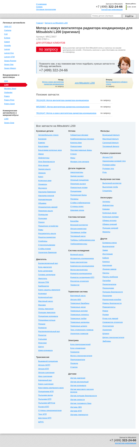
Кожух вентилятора (78, 262)
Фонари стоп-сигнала (79, 162)
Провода (74, 363)
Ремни (105, 311)
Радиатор (42, 328)
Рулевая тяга (108, 168)
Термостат (75, 285)
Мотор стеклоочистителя (81, 356)
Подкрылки (43, 214)
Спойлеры (42, 241)
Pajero (7, 96)
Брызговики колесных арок (50, 150)
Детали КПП (43, 369)
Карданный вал (45, 380)
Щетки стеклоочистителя (113, 337)
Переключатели (109, 284)
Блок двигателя (45, 267)
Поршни (41, 324)
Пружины (74, 199)
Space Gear (9, 123)
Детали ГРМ (43, 282)
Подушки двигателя (46, 312)
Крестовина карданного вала (51, 388)
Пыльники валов (45, 395)
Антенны (106, 202)
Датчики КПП (76, 411)
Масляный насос (45, 301)
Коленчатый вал (45, 297)
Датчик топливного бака (80, 403)
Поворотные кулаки (78, 187)
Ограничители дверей (47, 207)
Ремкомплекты (108, 307)
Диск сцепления (45, 376)
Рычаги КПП (43, 407)
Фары (72, 158)
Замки (105, 250)
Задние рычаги (77, 176)
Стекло (73, 154)
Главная (39, 23)
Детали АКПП (44, 365)
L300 (6, 119)
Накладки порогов (46, 196)
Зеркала (42, 173)
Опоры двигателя (46, 309)
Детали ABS (75, 299)
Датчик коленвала (78, 385)
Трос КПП (42, 414)
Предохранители (77, 360)
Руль (104, 172)
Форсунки (42, 343)
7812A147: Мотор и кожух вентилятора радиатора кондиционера (66, 113)
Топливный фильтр (110, 146)
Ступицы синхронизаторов (50, 410)
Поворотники (76, 146)
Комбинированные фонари (82, 139)
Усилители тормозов (79, 333)
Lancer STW (9, 57)
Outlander (8, 92)
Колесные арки (44, 180)
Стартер (74, 367)
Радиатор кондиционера (81, 273)
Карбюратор (43, 286)
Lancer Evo (9, 53)
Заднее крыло (44, 169)
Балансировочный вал (48, 263)
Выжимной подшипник (48, 361)
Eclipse (7, 38)
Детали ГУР (107, 157)
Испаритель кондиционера (82, 258)
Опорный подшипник (79, 180)
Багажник (42, 139)
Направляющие (45, 199)
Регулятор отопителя (79, 281)
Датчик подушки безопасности (83, 396)
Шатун (41, 347)
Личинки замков (109, 269)
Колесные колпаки (110, 217)
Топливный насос (78, 236)
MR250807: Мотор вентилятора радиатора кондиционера (62, 107)
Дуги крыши (43, 165)
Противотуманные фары (81, 150)
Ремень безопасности (111, 303)
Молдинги (42, 188)
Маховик (42, 305)
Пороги (41, 222)
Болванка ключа (109, 243)
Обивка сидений (109, 224)
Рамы (40, 230)
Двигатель (42, 278)
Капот (40, 177)
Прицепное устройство (48, 226)
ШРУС (41, 422)
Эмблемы (106, 341)
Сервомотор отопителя (112, 322)
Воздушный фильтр (111, 135)
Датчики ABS (76, 407)
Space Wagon (10, 68)
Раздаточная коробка (111, 299)
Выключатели (108, 246)
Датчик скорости (77, 400)
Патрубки (106, 281)
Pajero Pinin (9, 100)
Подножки (42, 218)
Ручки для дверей (110, 318)
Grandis (7, 45)
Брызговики (43, 146)
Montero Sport (10, 89)
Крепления (107, 265)
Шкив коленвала (45, 350)
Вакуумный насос (78, 296)
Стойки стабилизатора (80, 203)
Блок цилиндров (45, 271)
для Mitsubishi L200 (85, 83)
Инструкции (107, 254)
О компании (41, 4)
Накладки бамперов (47, 192)
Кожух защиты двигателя (49, 290)
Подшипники (75, 191)
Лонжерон (42, 184)
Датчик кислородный (79, 382)
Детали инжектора (78, 229)
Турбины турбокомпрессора (82, 240)
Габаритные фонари (79, 135)
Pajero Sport (9, 104)
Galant (7, 42)
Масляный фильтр (110, 139)
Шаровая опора (77, 210)
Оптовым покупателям (46, 9)
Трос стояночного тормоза (81, 330)
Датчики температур (79, 415)
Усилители (107, 330)
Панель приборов (110, 277)
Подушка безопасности (112, 292)
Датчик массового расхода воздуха (82, 390)
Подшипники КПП (46, 391)
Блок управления (77, 348)
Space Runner (10, 61)
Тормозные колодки (79, 311)
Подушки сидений (110, 228)
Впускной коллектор (79, 225)
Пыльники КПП (44, 399)
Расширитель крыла (47, 233)
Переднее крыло (45, 211)
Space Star (8, 64)
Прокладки (107, 296)
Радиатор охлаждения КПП (82, 277)
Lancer (7, 49)
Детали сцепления (46, 372)
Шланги (105, 333)
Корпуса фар (76, 143)
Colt (6, 34)
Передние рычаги (78, 184)
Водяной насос (76, 254)
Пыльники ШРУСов (46, 403)
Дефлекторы (43, 158)
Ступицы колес (77, 206)
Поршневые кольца (46, 320)
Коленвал (42, 293)
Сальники (42, 339)
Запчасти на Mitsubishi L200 (56, 23)
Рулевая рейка (108, 165)
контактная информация (112, 9)
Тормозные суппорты (79, 315)
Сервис (39, 7)
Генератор (74, 352)
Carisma (7, 30)
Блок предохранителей (80, 344)
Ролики (105, 315)
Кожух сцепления (45, 384)
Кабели (105, 258)
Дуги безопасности (46, 162)
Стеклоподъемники (46, 245)
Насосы (105, 273)
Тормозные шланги (78, 326)
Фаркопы (106, 232)
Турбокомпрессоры (78, 244)
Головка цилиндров (46, 275)
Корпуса (106, 262)
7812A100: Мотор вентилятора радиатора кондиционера (62, 100)
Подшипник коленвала (48, 316)
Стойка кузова (44, 249)
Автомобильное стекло (48, 135)
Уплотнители (108, 326)
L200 (6, 85)
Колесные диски (109, 213)
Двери (41, 154)
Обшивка (42, 203)
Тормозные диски (78, 307)
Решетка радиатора (47, 237)
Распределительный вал (49, 331)
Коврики (106, 209)
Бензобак (74, 221)
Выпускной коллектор (111, 183)
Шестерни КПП (44, 418)
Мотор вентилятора (79, 270)
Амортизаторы (76, 172)
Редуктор (42, 335)
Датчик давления (77, 378)
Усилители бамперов (47, 252)
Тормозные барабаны (79, 303)
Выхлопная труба (110, 187)
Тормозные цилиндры (80, 322)
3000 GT (8, 26)
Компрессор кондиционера (82, 266)
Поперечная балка (78, 195)
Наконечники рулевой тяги (114, 161)
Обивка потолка (109, 220)
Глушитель (107, 191)
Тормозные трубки (78, 318)
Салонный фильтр (110, 143)
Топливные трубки (78, 232)
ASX (6, 81)
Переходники (108, 288)
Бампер (41, 143)
